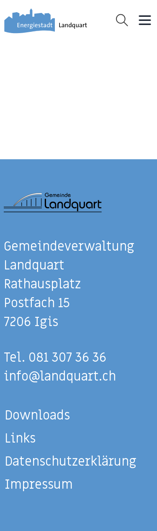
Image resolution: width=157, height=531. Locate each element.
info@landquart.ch (60, 376)
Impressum (39, 485)
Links (20, 438)
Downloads (37, 415)
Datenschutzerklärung (70, 461)
